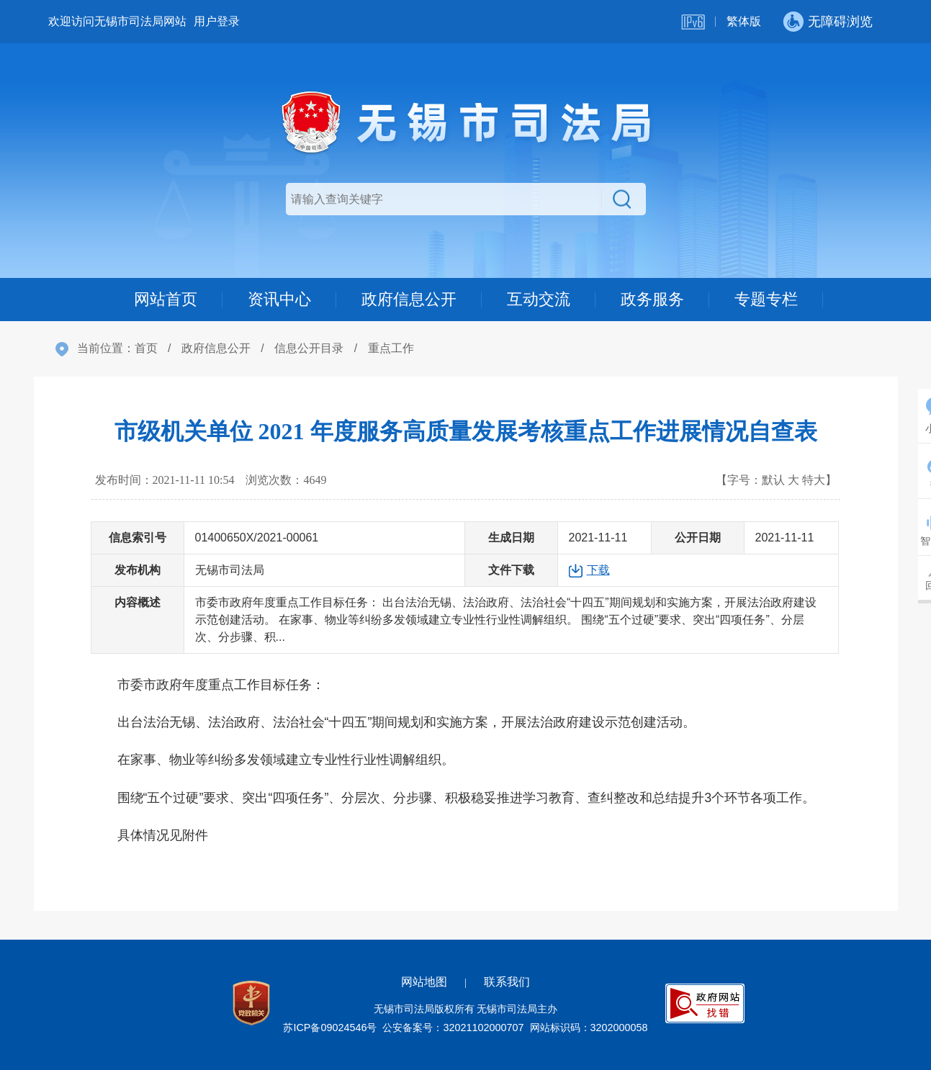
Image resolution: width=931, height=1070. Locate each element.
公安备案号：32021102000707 (452, 1027)
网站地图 (424, 982)
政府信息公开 (408, 299)
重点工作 (391, 348)
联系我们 (507, 982)
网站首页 (165, 299)
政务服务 (652, 299)
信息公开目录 (308, 348)
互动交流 (538, 299)
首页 (146, 348)
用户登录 (217, 21)
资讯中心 (279, 299)
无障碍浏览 (840, 21)
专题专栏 (766, 299)
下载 (598, 570)
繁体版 (744, 21)
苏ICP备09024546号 (330, 1027)
